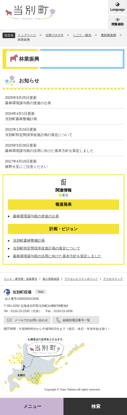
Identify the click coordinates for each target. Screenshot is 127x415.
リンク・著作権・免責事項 (20, 278)
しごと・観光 (82, 35)
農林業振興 (108, 35)
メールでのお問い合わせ (31, 320)
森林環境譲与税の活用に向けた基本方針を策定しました (49, 151)
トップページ (27, 35)
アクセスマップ (113, 278)
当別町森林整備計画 (21, 119)
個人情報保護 (51, 278)
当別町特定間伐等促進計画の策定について (38, 135)
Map (40, 291)
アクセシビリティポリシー (81, 278)
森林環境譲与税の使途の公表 (28, 103)
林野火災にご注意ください (26, 167)
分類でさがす (55, 35)
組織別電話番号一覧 (76, 320)
